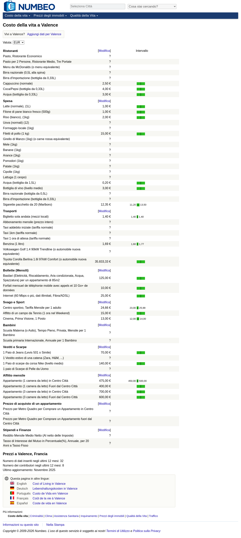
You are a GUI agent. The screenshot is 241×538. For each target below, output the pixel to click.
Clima (48, 515)
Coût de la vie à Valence (49, 498)
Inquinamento (89, 515)
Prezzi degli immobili (49, 15)
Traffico (153, 515)
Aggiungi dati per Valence (44, 34)
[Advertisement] (210, 44)
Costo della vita (16, 15)
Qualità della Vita (82, 15)
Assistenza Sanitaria (66, 515)
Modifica (104, 50)
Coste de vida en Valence (50, 503)
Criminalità (36, 515)
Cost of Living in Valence (49, 483)
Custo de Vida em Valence (50, 493)
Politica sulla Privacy (147, 531)
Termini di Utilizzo (118, 531)
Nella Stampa (55, 524)
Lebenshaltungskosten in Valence (55, 488)
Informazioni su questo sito (21, 524)
